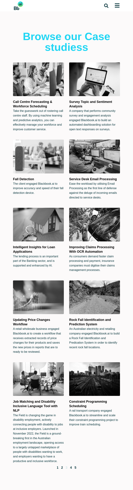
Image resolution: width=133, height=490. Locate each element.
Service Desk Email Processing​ (93, 179)
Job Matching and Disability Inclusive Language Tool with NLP (35, 406)
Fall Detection (23, 179)
